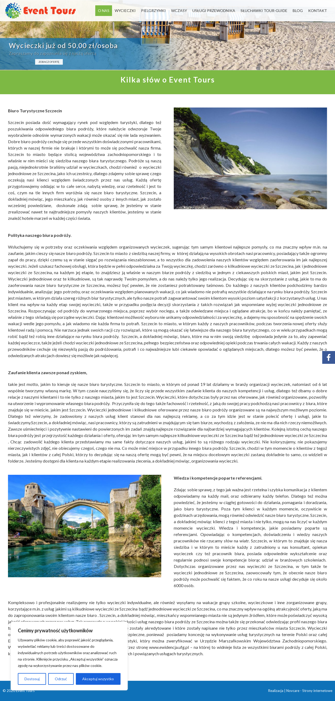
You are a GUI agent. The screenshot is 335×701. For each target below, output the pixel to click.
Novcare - (294, 690)
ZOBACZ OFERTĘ (49, 61)
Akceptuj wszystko (98, 679)
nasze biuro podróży (73, 253)
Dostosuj (32, 679)
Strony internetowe (317, 690)
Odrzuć (61, 679)
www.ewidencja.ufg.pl (169, 647)
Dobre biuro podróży (27, 141)
